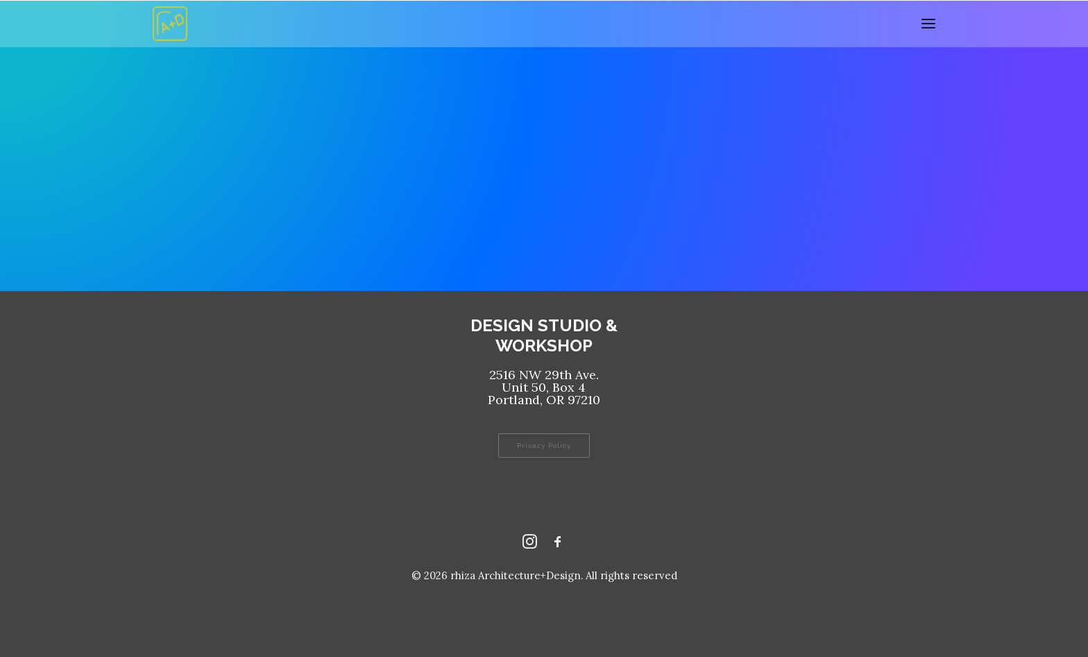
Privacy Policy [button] (544, 445)
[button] (928, 23)
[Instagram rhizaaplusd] (529, 544)
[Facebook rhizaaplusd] (558, 544)
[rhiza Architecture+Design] (170, 23)
